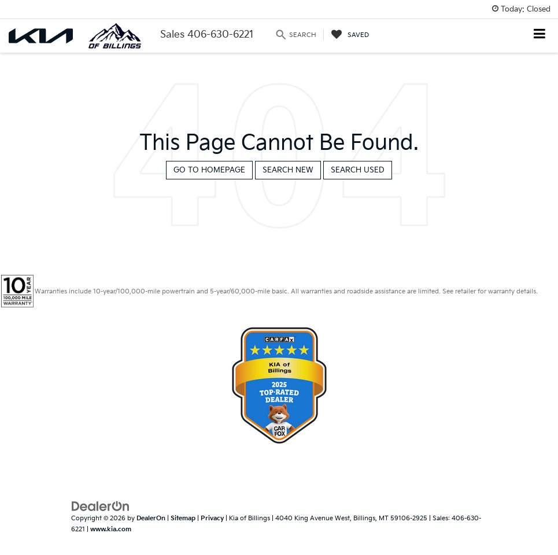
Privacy (212, 518)
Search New (288, 170)
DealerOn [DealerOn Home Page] (150, 518)
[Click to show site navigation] (540, 35)
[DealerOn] (100, 506)
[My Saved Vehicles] (350, 35)
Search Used (358, 170)
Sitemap (183, 518)
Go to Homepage (209, 170)
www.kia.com (110, 529)
